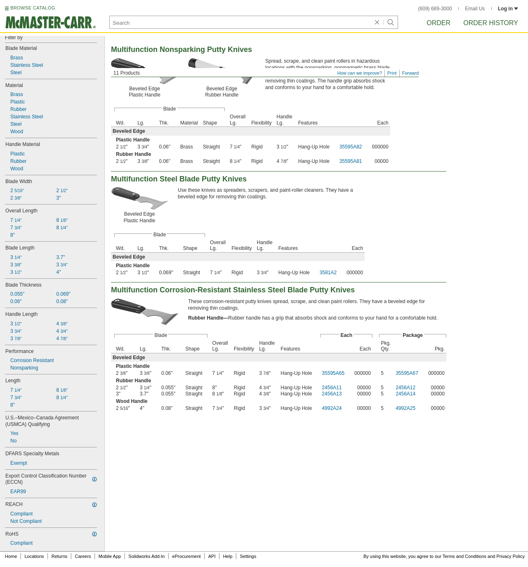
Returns (60, 556)
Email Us (475, 9)
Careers (83, 556)
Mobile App (110, 556)
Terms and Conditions (464, 556)
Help (228, 556)
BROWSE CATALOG (32, 7)
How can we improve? (359, 73)
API (212, 556)
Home (11, 556)
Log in (508, 9)
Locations (34, 556)
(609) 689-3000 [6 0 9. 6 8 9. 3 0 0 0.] (435, 9)
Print (392, 73)
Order (438, 22)
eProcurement (186, 556)
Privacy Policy (511, 556)
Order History (490, 22)
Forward (410, 73)
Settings (248, 556)
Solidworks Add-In (146, 556)
